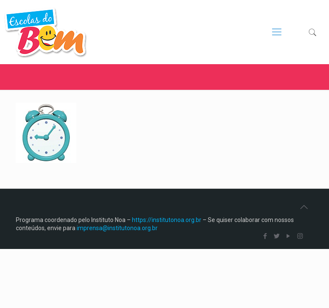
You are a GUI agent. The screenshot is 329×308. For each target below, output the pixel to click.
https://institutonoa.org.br (166, 219)
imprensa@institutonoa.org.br (117, 228)
